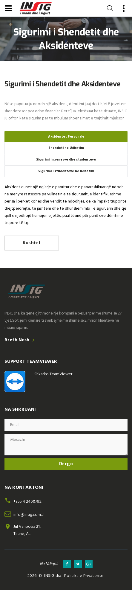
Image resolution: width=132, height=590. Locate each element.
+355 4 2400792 (27, 501)
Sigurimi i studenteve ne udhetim (66, 171)
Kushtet (32, 243)
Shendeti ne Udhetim (66, 148)
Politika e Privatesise (84, 575)
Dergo (66, 464)
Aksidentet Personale (66, 136)
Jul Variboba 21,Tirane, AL (27, 530)
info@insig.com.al (28, 514)
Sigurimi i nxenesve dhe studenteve (66, 159)
